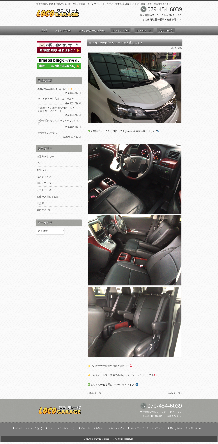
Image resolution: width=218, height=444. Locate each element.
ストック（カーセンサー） (61, 428)
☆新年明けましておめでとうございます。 (58, 121)
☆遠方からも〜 (45, 156)
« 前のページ (94, 393)
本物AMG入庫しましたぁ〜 (55, 89)
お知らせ (41, 170)
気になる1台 (43, 210)
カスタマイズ (44, 176)
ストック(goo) (35, 428)
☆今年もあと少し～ (48, 132)
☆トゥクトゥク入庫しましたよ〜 (55, 98)
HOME (18, 428)
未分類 (40, 203)
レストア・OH (45, 190)
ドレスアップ (44, 183)
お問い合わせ (195, 428)
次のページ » (175, 393)
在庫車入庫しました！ (49, 196)
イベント (41, 163)
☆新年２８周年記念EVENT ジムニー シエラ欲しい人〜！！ (59, 109)
